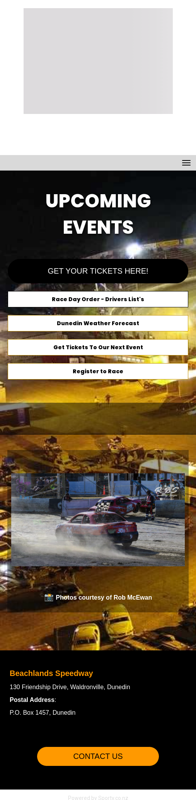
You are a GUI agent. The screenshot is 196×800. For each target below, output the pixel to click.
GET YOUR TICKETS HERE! (98, 271)
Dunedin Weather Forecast (98, 323)
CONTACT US (98, 756)
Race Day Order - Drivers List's (98, 299)
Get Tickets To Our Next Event (98, 347)
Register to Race (98, 371)
